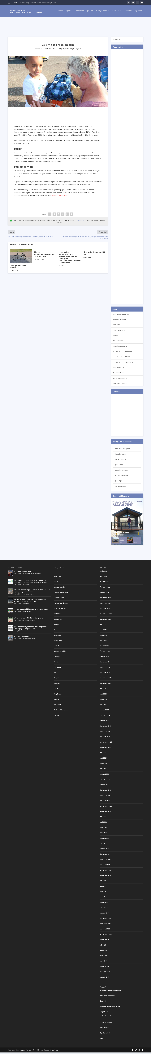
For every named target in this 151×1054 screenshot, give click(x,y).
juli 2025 (103, 626)
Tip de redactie (118, 374)
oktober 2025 (105, 610)
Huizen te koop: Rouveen (122, 353)
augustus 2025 (105, 621)
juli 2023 (103, 754)
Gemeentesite (118, 369)
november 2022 (105, 797)
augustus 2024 (105, 685)
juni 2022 (103, 824)
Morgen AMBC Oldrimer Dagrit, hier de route (31, 611)
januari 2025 (104, 658)
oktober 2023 (105, 738)
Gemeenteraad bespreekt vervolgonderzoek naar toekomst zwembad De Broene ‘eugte (30, 583)
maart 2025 (104, 647)
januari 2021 (104, 914)
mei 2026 (103, 573)
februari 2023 (105, 781)
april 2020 (103, 962)
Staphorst (57, 695)
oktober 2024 (105, 674)
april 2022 (103, 834)
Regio (72, 50)
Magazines (104, 1013)
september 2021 (106, 872)
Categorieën (101, 12)
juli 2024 (103, 690)
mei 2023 (103, 765)
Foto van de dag (60, 610)
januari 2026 (104, 594)
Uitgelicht (78, 50)
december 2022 (105, 791)
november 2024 (105, 669)
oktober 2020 (105, 930)
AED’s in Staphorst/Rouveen (110, 992)
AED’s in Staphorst (120, 348)
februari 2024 (105, 717)
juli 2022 (103, 818)
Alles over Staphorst (84, 12)
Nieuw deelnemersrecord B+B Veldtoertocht (44, 255)
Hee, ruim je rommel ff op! (94, 254)
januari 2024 (104, 722)
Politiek (56, 663)
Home (60, 12)
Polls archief (104, 1029)
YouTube (116, 326)
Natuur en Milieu (60, 653)
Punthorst (57, 669)
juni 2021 (103, 888)
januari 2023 (104, 786)
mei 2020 (103, 957)
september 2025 (106, 615)
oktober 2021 (105, 866)
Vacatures (26, 605)
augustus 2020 (105, 941)
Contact (115, 12)
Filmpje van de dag (61, 605)
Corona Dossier (59, 589)
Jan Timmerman (121, 472)
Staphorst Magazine (133, 12)
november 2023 (105, 733)
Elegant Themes (25, 1051)
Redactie (48, 50)
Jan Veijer (118, 482)
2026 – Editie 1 (106, 1017)
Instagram (117, 337)
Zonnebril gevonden (21, 638)
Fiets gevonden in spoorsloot (18, 268)
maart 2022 (104, 840)
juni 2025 (103, 631)
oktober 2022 (105, 802)
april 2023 (103, 770)
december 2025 (105, 599)
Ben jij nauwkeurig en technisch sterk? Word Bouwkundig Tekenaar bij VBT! (30, 602)
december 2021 (105, 856)
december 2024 (105, 663)
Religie (56, 679)
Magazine (57, 637)
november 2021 (105, 861)
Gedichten (57, 615)
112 (55, 573)
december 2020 (105, 920)
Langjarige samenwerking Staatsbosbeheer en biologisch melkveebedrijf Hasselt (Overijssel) (70, 258)
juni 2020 (103, 952)
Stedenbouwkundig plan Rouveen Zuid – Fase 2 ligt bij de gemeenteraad (32, 592)
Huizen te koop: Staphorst (123, 364)
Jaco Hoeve (119, 466)
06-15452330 (79, 222)
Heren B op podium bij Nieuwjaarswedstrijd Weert (38, 3)
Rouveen (32, 595)
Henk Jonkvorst (121, 461)
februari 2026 (105, 589)
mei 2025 (103, 637)
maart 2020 (104, 968)
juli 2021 (103, 882)
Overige (56, 658)
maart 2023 (104, 776)
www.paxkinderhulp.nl (60, 197)
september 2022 (106, 808)
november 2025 (105, 605)
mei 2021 (103, 893)
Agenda (69, 12)
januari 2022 (104, 850)
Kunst (56, 631)
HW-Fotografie (120, 488)
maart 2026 (104, 583)
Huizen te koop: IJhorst (121, 358)
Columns (57, 583)
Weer (102, 1040)
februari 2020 (105, 973)
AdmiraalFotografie (122, 450)
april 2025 (103, 642)
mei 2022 (103, 829)
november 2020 (105, 925)
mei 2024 (103, 701)
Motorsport (58, 642)
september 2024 (106, 679)
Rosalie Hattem (121, 456)
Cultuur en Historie (35, 575)
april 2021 (103, 898)
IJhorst (56, 626)
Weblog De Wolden (120, 321)
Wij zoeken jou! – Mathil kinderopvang (28, 619)
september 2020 (106, 936)
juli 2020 (103, 946)
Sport (56, 690)
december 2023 (105, 727)
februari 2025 (105, 653)
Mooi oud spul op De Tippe (24, 573)
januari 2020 (104, 978)
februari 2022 (105, 845)
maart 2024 (104, 711)
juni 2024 (103, 695)
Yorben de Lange (121, 477)
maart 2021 (104, 904)
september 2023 (106, 743)
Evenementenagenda (121, 316)
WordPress (54, 1051)
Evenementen (27, 613)
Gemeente (26, 595)
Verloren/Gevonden (120, 380)
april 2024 (103, 706)
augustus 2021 (105, 877)
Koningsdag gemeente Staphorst (112, 1008)
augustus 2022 (105, 813)
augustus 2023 (105, 749)
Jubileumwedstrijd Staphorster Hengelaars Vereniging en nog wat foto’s (30, 629)
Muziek (56, 647)
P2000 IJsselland (119, 332)
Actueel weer (118, 342)
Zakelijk (57, 717)
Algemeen (65, 50)
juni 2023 (103, 759)
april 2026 (103, 578)
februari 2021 (105, 909)
